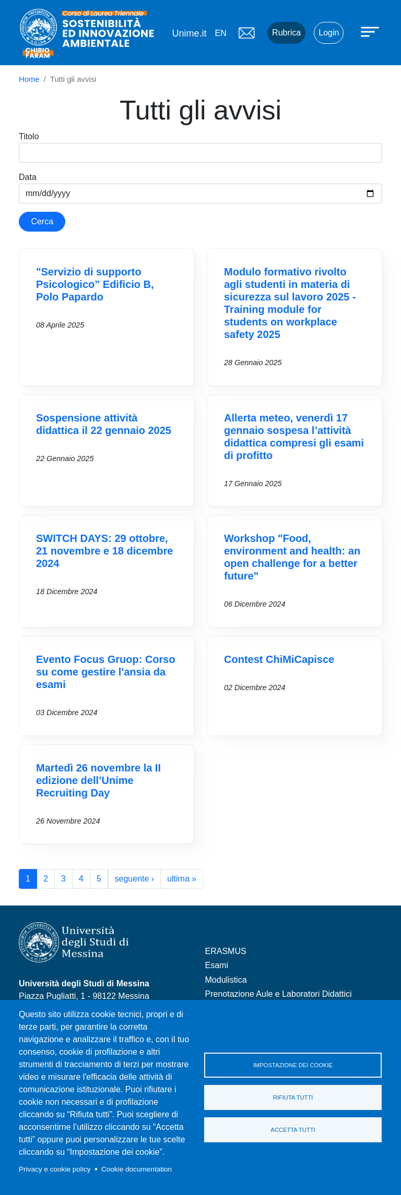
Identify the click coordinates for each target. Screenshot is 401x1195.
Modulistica (226, 979)
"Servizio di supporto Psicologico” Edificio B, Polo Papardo (95, 284)
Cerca (42, 221)
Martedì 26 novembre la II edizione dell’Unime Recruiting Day (98, 780)
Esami (216, 965)
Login (329, 32)
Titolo (29, 136)
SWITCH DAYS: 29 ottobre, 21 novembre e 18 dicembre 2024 (104, 551)
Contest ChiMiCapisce (279, 659)
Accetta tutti (292, 1130)
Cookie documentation (136, 1169)
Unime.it (189, 33)
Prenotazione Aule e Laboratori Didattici (278, 993)
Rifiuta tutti (293, 1097)
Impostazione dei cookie (293, 1065)
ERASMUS (225, 951)
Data (28, 177)
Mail (246, 33)
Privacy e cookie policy (55, 1169)
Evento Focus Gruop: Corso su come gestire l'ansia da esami (105, 672)
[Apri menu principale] (371, 31)
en (220, 33)
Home (29, 79)
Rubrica (286, 32)
